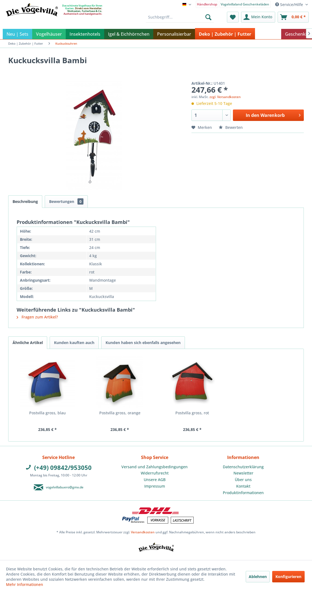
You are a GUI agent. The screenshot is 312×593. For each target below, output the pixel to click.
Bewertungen (66, 201)
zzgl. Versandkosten (225, 97)
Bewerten (231, 127)
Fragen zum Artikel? (37, 317)
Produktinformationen (243, 492)
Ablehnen (258, 576)
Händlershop (207, 4)
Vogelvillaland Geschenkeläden (245, 4)
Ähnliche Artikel (28, 342)
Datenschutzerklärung (243, 466)
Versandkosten (143, 532)
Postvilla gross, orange (119, 412)
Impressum (154, 486)
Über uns (243, 479)
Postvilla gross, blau (47, 412)
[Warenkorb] (293, 17)
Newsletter (243, 473)
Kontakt (243, 486)
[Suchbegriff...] (180, 17)
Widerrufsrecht (155, 473)
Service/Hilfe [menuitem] (289, 4)
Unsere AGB (155, 479)
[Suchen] (208, 17)
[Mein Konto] (258, 17)
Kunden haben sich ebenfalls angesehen (143, 342)
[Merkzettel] (233, 17)
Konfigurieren (288, 576)
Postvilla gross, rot (192, 412)
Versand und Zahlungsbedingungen (154, 466)
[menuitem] (207, 4)
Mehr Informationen (24, 584)
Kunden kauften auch (74, 342)
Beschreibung (25, 201)
